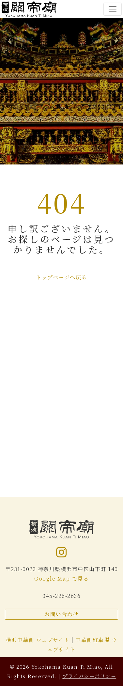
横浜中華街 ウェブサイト (39, 640)
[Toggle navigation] (112, 9)
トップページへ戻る (61, 277)
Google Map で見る (61, 578)
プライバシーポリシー (89, 676)
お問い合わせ (61, 614)
